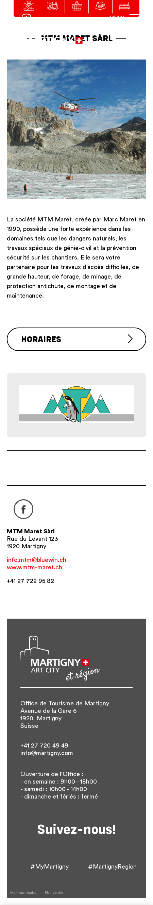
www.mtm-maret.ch (34, 567)
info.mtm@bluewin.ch (36, 560)
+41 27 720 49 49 (44, 745)
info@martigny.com (46, 753)
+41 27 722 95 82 (30, 581)
